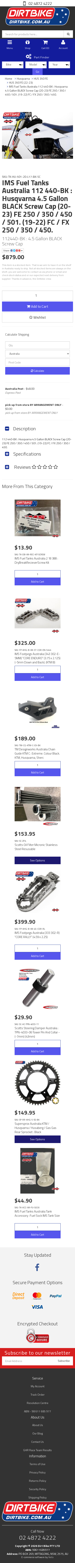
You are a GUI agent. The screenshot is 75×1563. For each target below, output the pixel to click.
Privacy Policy (37, 1472)
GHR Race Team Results (37, 1450)
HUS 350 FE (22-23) (21, 82)
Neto (51, 1557)
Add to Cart (37, 306)
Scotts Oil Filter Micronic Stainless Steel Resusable (36, 847)
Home (8, 78)
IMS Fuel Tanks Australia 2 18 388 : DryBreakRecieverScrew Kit (36, 560)
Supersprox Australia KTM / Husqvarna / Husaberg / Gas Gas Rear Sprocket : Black (35, 1127)
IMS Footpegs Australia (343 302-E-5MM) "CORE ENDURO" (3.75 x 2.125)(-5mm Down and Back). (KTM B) (37, 658)
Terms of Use (37, 1464)
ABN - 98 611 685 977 (37, 1411)
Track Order (38, 1394)
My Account (37, 1386)
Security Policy (37, 1489)
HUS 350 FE (41, 78)
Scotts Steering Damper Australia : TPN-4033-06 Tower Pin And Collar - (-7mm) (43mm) (37, 1032)
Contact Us (37, 1442)
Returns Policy (37, 1481)
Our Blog (37, 1433)
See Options (37, 860)
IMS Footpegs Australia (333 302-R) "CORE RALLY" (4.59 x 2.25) (37, 934)
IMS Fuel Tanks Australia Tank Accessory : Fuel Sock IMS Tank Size (37, 1213)
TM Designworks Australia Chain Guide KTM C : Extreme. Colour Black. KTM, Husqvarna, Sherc (37, 753)
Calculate (37, 371)
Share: (13, 250)
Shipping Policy (37, 1497)
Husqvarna (23, 78)
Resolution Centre (37, 1403)
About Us (37, 1425)
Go (37, 71)
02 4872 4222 (40, 3)
